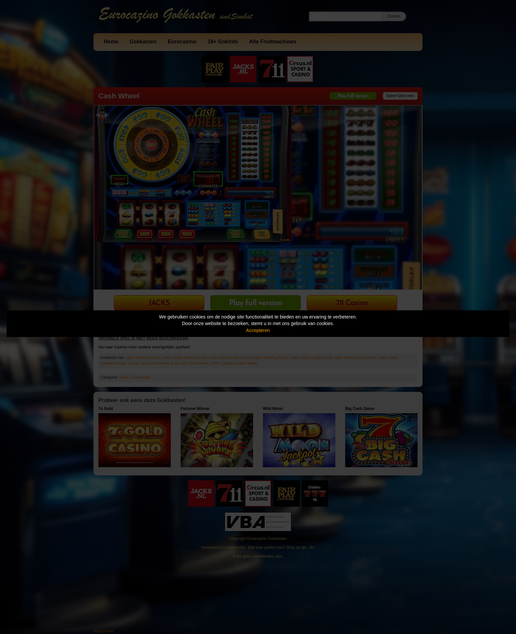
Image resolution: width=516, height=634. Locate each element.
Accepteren (258, 330)
